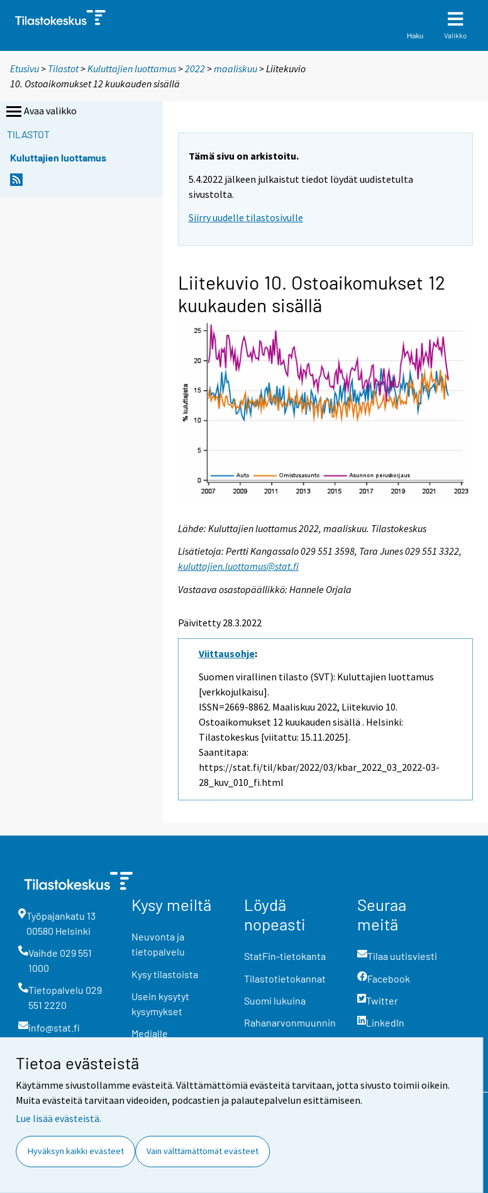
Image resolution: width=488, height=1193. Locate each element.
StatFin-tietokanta (285, 956)
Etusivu (24, 68)
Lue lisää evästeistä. (58, 1118)
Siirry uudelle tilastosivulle (246, 217)
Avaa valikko (40, 112)
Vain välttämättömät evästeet (202, 1151)
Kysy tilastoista (164, 974)
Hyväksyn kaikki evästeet (76, 1151)
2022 (195, 68)
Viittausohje (227, 653)
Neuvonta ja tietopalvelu (158, 943)
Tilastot (63, 68)
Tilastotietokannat (285, 978)
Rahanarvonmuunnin (290, 1022)
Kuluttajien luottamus (131, 68)
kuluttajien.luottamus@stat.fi (238, 566)
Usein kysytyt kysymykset (160, 1003)
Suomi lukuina (275, 1000)
